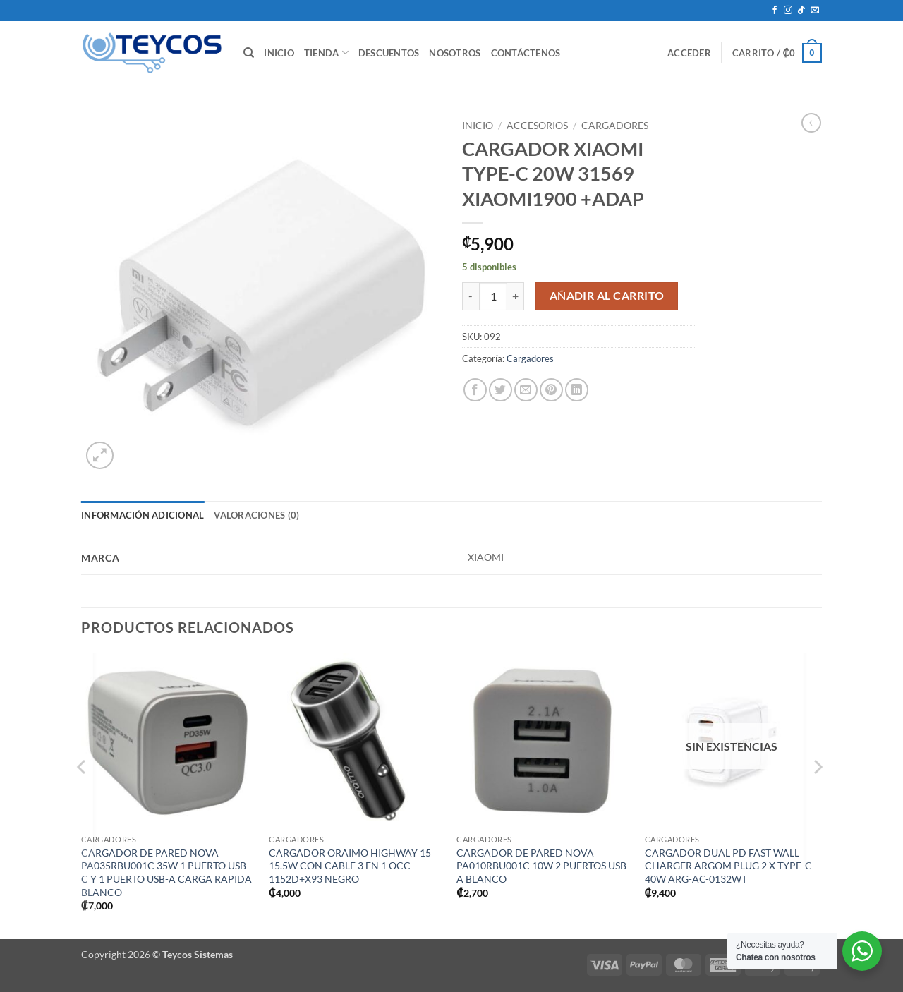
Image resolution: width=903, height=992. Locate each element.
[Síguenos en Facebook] (774, 11)
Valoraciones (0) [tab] (256, 515)
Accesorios (537, 125)
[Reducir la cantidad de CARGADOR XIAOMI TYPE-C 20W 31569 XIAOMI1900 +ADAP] (470, 296)
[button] (689, 53)
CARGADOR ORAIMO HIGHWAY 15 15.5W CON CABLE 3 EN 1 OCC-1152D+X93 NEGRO (350, 866)
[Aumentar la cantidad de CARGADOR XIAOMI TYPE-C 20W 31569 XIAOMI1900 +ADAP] (515, 296)
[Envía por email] (526, 389)
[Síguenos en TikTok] (801, 11)
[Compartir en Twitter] (500, 389)
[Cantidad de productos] (493, 296)
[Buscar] (248, 53)
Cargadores (614, 125)
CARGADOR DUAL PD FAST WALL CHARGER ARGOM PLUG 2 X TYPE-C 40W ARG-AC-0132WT (728, 866)
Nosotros (454, 53)
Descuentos (389, 53)
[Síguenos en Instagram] (788, 11)
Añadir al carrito (607, 295)
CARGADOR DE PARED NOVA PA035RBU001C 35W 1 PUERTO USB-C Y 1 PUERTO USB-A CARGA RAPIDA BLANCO (166, 872)
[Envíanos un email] (815, 11)
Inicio (279, 53)
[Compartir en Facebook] (475, 389)
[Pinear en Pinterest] (551, 389)
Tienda (326, 52)
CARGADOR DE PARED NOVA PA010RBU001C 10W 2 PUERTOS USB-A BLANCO (543, 866)
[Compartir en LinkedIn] (576, 389)
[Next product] (811, 123)
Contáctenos (526, 53)
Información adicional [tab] (142, 515)
